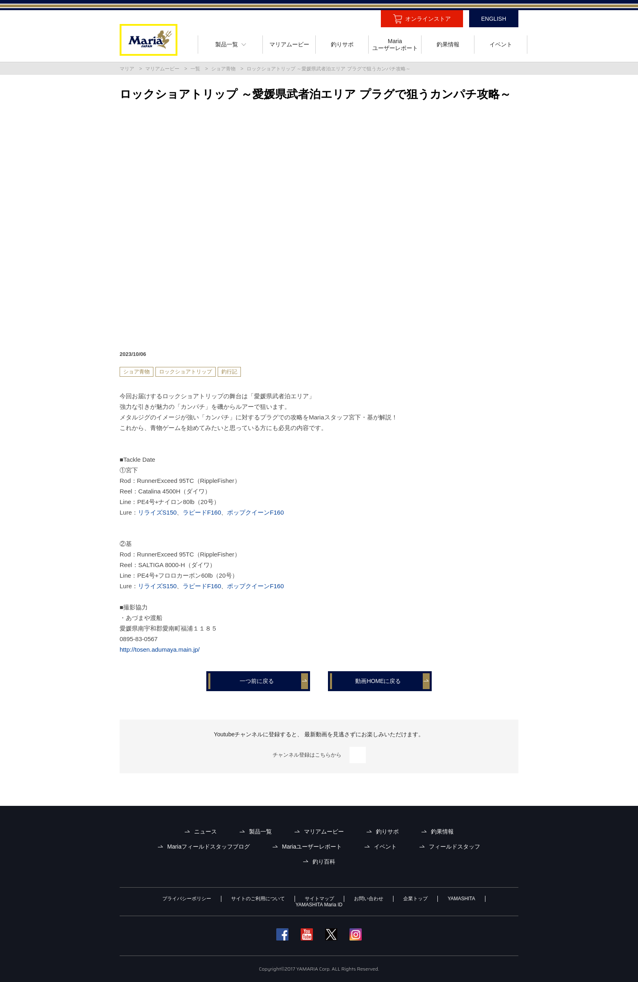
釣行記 (229, 372)
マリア (127, 69)
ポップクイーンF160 (255, 512)
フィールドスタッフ (454, 846)
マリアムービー (162, 69)
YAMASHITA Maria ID (319, 905)
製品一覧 (260, 831)
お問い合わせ (368, 898)
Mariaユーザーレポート (312, 846)
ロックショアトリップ (185, 372)
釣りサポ (387, 831)
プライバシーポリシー (186, 898)
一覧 (195, 69)
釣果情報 (442, 831)
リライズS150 (157, 512)
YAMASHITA (461, 898)
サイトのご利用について (258, 898)
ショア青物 (223, 69)
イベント (385, 846)
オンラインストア (428, 18)
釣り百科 (323, 861)
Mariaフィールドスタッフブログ (208, 846)
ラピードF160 (202, 512)
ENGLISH (493, 18)
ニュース (205, 831)
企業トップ (415, 898)
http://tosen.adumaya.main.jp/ (160, 649)
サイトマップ (319, 898)
